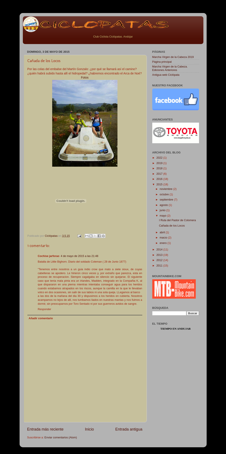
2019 (159, 163)
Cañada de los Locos (172, 225)
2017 (159, 173)
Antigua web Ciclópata (165, 74)
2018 (159, 168)
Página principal (162, 61)
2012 (159, 260)
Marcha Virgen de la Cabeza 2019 (173, 57)
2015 (159, 184)
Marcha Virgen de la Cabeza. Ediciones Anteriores (170, 68)
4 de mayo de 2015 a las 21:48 (79, 256)
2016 (159, 179)
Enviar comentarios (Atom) (60, 437)
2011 (159, 265)
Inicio (89, 429)
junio (163, 210)
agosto (164, 205)
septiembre (167, 199)
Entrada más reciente (45, 429)
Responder (44, 309)
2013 (159, 255)
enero (163, 243)
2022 (159, 157)
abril (163, 232)
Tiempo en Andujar (175, 328)
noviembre (166, 189)
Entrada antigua (128, 429)
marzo (164, 237)
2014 (159, 249)
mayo (163, 215)
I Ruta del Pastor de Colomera (177, 220)
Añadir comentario (41, 318)
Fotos (85, 77)
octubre (165, 194)
